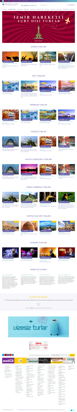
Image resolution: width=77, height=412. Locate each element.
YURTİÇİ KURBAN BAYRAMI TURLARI (61, 399)
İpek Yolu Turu (5, 148)
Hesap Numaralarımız (8, 374)
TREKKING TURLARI (51, 381)
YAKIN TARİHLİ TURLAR (50, 386)
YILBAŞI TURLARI (59, 9)
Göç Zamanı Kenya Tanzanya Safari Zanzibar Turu (10, 64)
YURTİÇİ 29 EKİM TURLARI (61, 397)
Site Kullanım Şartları (8, 376)
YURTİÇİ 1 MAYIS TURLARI (61, 390)
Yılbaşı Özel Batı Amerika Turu (64, 92)
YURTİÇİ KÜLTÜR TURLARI (61, 402)
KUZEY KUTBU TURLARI (40, 376)
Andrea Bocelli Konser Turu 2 (27, 259)
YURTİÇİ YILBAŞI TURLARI (71, 369)
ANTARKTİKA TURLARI (20, 377)
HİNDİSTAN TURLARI (30, 384)
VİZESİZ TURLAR (32, 9)
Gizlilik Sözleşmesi (8, 373)
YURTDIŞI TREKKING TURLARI (61, 383)
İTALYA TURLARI (29, 388)
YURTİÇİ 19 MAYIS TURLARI (61, 392)
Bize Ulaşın (7, 368)
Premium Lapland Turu (7, 92)
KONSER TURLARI (41, 374)
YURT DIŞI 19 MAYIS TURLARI (51, 393)
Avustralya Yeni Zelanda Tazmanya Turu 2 (46, 93)
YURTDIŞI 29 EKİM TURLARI (61, 378)
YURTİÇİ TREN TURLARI (71, 366)
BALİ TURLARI (18, 384)
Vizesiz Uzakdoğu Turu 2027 (27, 92)
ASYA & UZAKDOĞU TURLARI (19, 379)
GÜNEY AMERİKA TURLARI (29, 382)
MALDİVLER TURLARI (39, 388)
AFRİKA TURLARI (19, 368)
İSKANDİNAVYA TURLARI (29, 386)
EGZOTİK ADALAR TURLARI (29, 371)
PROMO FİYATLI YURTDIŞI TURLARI (51, 372)
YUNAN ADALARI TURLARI (51, 388)
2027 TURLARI (5, 9)
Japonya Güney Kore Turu (63, 148)
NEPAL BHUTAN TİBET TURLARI (40, 393)
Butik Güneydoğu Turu (7, 232)
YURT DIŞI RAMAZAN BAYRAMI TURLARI (61, 367)
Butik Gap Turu (61, 232)
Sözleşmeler (7, 377)
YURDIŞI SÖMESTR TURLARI (51, 391)
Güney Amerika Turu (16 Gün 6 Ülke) (29, 203)
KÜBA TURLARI (40, 380)
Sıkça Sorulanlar (8, 367)
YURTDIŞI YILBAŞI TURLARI (61, 387)
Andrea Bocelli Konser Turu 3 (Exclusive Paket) (45, 260)
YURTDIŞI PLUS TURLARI (40, 9)
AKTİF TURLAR (18, 369)
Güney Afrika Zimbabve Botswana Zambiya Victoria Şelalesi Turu (65, 64)
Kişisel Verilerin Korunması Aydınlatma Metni (8, 371)
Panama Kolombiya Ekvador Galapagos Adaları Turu (45, 204)
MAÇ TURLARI (40, 385)
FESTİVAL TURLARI (30, 374)
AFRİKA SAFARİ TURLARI (18, 366)
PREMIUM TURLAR (20, 9)
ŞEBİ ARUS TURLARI (51, 376)
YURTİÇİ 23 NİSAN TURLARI (61, 394)
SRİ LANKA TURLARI (51, 375)
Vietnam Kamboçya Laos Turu (27, 176)
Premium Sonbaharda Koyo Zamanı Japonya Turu (9, 122)
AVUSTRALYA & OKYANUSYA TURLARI (19, 383)
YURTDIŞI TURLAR (26, 9)
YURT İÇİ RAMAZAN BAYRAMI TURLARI (61, 372)
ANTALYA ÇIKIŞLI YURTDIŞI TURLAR (18, 375)
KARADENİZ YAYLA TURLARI (40, 370)
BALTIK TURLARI (19, 387)
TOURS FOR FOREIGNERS (50, 380)
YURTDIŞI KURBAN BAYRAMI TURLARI (62, 380)
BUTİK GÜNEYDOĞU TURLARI (19, 391)
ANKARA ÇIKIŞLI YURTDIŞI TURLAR (18, 373)
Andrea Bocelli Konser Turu (8, 259)
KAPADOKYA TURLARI (39, 368)
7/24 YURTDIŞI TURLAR (12, 9)
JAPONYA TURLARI (30, 396)
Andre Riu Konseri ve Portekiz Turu (65, 259)
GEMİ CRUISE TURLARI (31, 375)
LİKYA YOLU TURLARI (39, 384)
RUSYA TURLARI (51, 373)
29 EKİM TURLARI (53, 9)
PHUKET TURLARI (51, 368)
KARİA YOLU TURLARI (39, 373)
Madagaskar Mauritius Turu (45, 63)
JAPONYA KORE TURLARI (29, 395)
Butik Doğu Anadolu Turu (44, 232)
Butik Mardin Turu (24, 232)
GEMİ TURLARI (47, 9)
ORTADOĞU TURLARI (52, 367)
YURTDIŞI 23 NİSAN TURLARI (61, 376)
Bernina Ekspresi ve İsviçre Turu (46, 121)
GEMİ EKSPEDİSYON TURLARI (30, 378)
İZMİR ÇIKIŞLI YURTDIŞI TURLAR (29, 390)
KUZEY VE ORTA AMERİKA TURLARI (40, 379)
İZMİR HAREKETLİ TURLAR (29, 392)
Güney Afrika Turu (24, 63)
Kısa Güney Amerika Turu (26, 148)
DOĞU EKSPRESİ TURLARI (29, 369)
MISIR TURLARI (40, 389)
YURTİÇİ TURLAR (72, 9)
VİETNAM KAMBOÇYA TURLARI (52, 384)
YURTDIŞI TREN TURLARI (61, 385)
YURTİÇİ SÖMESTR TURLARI (62, 404)
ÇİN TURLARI (18, 392)
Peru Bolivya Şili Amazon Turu (64, 203)
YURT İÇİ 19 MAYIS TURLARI (61, 370)
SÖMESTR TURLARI (65, 9)
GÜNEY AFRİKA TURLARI (29, 380)
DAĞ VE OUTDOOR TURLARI (29, 366)
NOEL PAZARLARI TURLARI (40, 395)
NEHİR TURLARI (40, 390)
